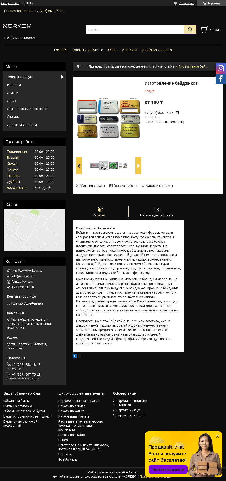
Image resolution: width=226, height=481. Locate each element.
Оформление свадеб (129, 415)
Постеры (65, 454)
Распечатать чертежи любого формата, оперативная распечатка (80, 425)
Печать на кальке (71, 411)
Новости (14, 84)
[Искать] (190, 29)
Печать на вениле (72, 406)
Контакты (129, 50)
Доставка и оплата (157, 50)
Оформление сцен (127, 410)
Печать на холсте (71, 435)
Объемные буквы (16, 401)
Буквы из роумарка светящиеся (27, 416)
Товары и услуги (85, 50)
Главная (60, 50)
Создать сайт (10, 3)
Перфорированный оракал (78, 401)
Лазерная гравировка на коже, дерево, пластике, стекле (132, 66)
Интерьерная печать (74, 416)
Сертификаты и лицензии (27, 109)
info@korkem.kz (23, 276)
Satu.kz (133, 472)
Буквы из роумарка (17, 406)
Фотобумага (67, 459)
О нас (112, 50)
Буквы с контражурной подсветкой (20, 423)
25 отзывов (186, 3)
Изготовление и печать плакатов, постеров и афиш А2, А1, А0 (83, 447)
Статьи (12, 93)
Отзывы (13, 116)
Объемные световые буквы (24, 411)
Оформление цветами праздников (130, 403)
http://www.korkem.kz (27, 270)
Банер (63, 440)
